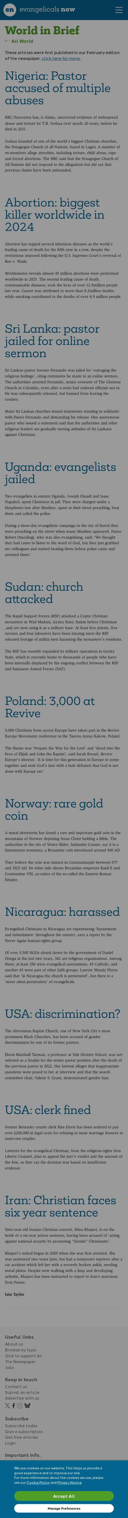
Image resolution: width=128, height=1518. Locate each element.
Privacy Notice (69, 1482)
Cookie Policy (38, 1482)
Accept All (64, 1496)
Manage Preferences (64, 1508)
